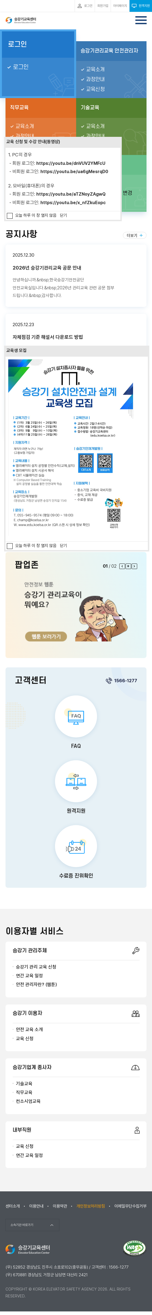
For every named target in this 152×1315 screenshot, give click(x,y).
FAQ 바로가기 (76, 723)
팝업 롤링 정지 (128, 566)
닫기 (63, 215)
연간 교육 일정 (29, 975)
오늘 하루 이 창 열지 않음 (35, 215)
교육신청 (95, 89)
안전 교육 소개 (29, 1029)
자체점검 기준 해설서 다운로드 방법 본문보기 (76, 341)
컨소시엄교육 (28, 1101)
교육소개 (95, 70)
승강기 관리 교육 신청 (36, 967)
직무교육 (24, 1092)
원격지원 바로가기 (76, 788)
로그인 (17, 44)
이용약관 (60, 1206)
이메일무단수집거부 (130, 1206)
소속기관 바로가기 (21, 1225)
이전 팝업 (122, 566)
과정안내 (95, 79)
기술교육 (24, 1083)
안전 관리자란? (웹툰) (36, 984)
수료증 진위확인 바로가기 (76, 853)
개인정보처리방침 (90, 1206)
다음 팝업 (134, 566)
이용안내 (36, 1206)
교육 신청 (25, 1038)
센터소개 (12, 1206)
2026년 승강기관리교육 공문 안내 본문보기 (76, 276)
